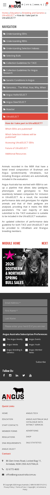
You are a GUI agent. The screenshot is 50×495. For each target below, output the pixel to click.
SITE (29, 5)
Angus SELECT (9, 449)
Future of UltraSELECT (16, 148)
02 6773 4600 (12, 469)
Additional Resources (15, 153)
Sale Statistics (33, 442)
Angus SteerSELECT (16, 102)
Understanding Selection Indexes (22, 48)
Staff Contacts (10, 425)
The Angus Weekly (15, 339)
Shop (28, 436)
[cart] (46, 5)
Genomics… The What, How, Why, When (26, 87)
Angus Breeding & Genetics (14, 351)
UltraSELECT (8, 15)
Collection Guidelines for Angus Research (20, 71)
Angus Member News (35, 351)
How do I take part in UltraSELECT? (24, 123)
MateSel (10, 109)
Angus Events (35, 339)
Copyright (31, 487)
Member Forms (9, 431)
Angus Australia (23, 485)
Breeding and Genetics (33, 12)
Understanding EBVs (16, 33)
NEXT (45, 243)
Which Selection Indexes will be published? (20, 135)
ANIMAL (38, 5)
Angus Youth (34, 344)
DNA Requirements (11, 443)
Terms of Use (21, 487)
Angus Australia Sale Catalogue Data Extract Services (37, 422)
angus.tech (32, 413)
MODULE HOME (11, 243)
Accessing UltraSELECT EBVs (19, 142)
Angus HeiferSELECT (16, 94)
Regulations (8, 437)
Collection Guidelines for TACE (21, 62)
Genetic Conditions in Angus (20, 80)
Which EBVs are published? (18, 128)
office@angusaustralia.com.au (21, 474)
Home (5, 12)
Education (15, 12)
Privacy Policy (9, 487)
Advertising (32, 430)
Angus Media (12, 344)
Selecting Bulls (13, 55)
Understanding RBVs (16, 41)
